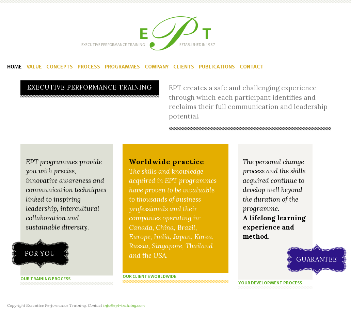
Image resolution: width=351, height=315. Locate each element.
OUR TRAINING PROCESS (45, 278)
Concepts (59, 67)
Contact (252, 67)
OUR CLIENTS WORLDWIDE (149, 276)
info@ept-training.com (124, 305)
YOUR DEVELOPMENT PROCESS (270, 282)
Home (14, 67)
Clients (183, 67)
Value (34, 67)
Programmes (122, 67)
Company (157, 67)
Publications (217, 67)
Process (89, 67)
